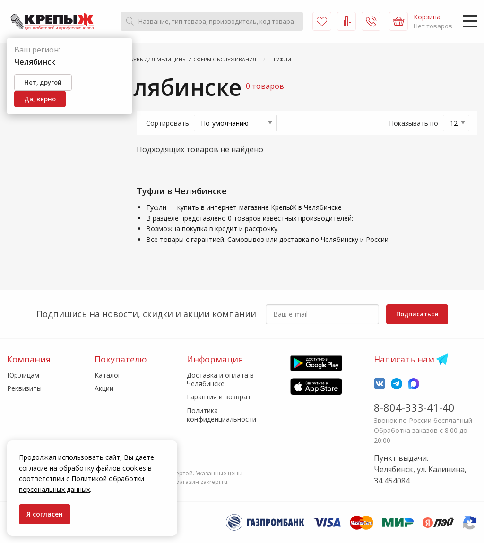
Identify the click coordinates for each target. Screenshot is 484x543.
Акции (104, 388)
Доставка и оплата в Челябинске (220, 379)
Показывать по (413, 123)
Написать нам (404, 359)
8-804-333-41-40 (414, 407)
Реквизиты (24, 388)
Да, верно (40, 99)
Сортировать (167, 123)
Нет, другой (43, 82)
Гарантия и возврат (219, 396)
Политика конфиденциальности (221, 414)
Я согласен (44, 513)
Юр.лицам (23, 375)
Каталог (108, 375)
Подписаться (417, 314)
